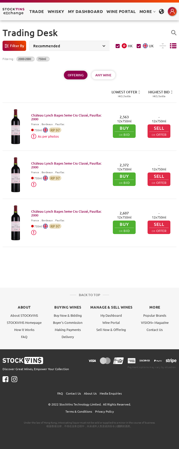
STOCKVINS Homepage (24, 322)
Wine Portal (121, 11)
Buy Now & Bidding (68, 315)
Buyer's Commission (67, 322)
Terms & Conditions (78, 411)
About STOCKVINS (24, 315)
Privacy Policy (104, 411)
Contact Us (155, 329)
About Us (90, 393)
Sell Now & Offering (111, 329)
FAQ (24, 337)
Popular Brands (154, 315)
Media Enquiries (111, 393)
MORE (147, 11)
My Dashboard (111, 315)
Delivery (68, 337)
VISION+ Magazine (155, 322)
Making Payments (68, 329)
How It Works (24, 329)
